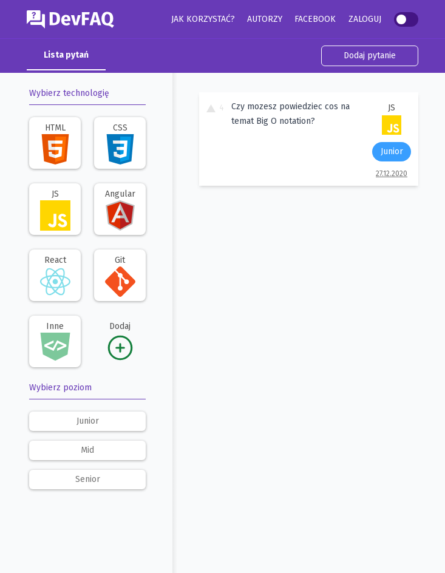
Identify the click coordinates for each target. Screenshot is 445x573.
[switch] (406, 19)
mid (87, 450)
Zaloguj (364, 19)
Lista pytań (66, 55)
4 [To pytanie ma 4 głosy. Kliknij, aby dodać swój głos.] (215, 108)
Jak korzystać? (203, 19)
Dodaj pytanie (370, 55)
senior (87, 479)
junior (87, 421)
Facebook (315, 19)
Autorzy (264, 19)
